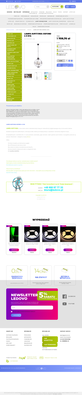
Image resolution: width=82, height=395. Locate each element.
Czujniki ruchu (30, 21)
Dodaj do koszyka (66, 65)
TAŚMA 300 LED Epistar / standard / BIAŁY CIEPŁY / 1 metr (68, 244)
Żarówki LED (50, 16)
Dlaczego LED (28, 345)
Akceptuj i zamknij (57, 393)
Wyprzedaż (26, 12)
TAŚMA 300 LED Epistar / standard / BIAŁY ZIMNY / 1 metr (50, 244)
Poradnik (41, 12)
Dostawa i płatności (12, 335)
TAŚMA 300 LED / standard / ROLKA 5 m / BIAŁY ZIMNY (32, 244)
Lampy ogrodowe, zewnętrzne (57, 21)
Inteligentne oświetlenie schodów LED (50, 18)
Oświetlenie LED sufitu (62, 16)
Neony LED (10, 24)
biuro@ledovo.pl (65, 335)
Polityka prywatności (12, 339)
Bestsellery (17, 12)
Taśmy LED (16, 16)
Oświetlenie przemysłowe (51, 24)
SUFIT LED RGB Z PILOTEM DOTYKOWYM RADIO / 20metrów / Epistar (14, 244)
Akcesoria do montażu (20, 24)
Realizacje (49, 12)
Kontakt (65, 12)
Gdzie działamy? (10, 345)
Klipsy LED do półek (68, 18)
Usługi (55, 12)
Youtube (18, 1)
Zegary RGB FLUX (19, 21)
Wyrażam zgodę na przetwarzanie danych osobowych (24, 311)
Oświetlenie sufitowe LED (35, 24)
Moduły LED (70, 21)
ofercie (28, 136)
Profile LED (43, 16)
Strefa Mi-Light (64, 24)
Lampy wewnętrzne (41, 21)
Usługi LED (27, 341)
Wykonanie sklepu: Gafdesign (72, 368)
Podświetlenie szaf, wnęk (31, 18)
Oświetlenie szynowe (43, 26)
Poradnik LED (28, 339)
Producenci (27, 335)
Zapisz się (16, 315)
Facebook (9, 1)
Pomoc (60, 12)
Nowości (9, 12)
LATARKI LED (72, 24)
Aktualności (34, 12)
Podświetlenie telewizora (46, 13)
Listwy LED (72, 12)
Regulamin (9, 337)
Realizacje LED (28, 343)
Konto (74, 1)
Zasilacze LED (34, 16)
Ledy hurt (9, 343)
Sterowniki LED (33, 13)
